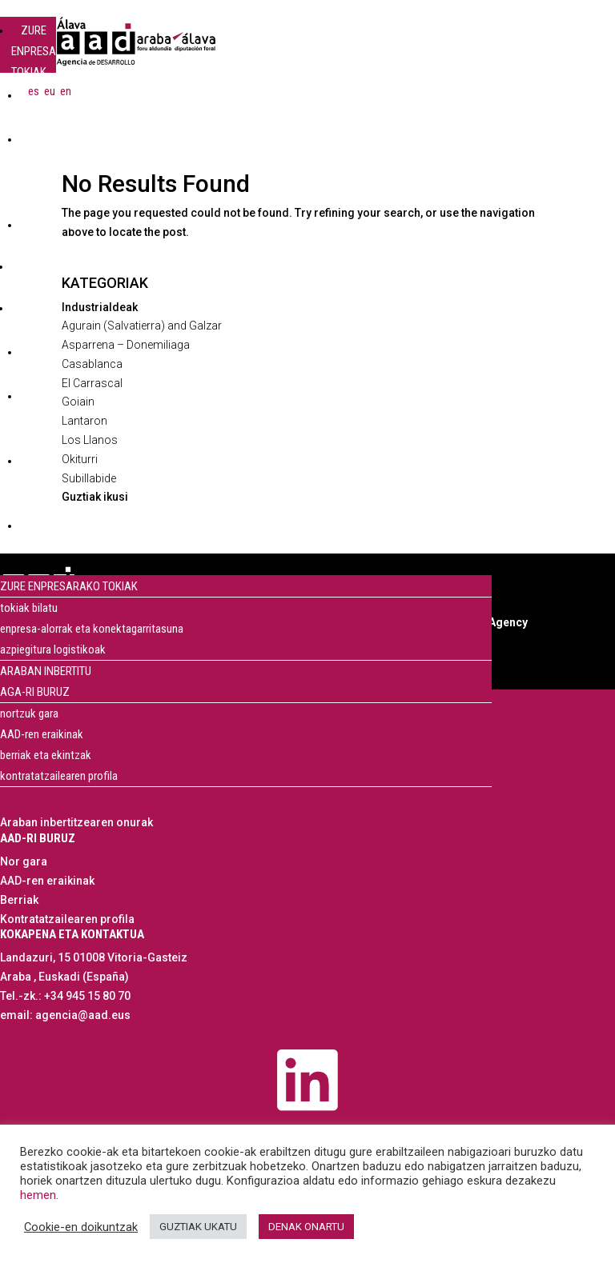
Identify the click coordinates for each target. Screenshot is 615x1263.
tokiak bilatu (29, 608)
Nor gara (23, 861)
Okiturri (80, 459)
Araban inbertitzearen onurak (76, 822)
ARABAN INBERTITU (36, 276)
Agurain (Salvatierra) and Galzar (142, 325)
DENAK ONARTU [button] (306, 1227)
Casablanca (92, 364)
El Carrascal (92, 383)
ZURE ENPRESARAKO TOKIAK (47, 51)
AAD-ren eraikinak (41, 734)
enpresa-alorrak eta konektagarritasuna (91, 629)
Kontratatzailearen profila (67, 919)
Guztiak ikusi (95, 496)
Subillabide (89, 478)
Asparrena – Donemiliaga (126, 344)
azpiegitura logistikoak (53, 649)
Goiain (78, 401)
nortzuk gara (29, 713)
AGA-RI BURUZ (33, 318)
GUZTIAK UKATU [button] (198, 1227)
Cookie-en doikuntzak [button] (81, 1227)
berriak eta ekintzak (45, 755)
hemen (38, 1195)
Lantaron (84, 420)
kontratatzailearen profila (59, 776)
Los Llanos (90, 440)
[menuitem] (34, 91)
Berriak (19, 899)
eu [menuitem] (49, 90)
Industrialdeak (100, 307)
